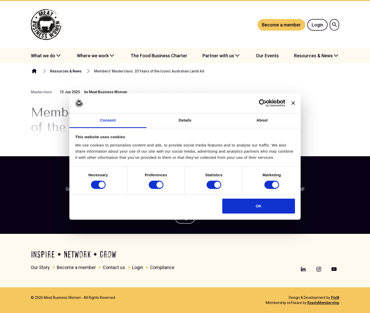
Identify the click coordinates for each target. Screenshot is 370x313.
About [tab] (262, 120)
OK (259, 206)
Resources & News (313, 55)
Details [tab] (185, 120)
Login (317, 24)
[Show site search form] (334, 25)
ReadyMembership (323, 303)
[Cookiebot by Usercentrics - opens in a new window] (262, 103)
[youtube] (334, 269)
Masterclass (41, 92)
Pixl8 (335, 298)
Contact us (114, 267)
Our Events (267, 55)
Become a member (281, 24)
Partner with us (218, 55)
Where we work (93, 55)
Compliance (162, 267)
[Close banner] (293, 103)
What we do (43, 55)
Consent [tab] (108, 120)
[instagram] (318, 269)
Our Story (40, 267)
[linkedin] (303, 269)
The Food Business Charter (159, 55)
